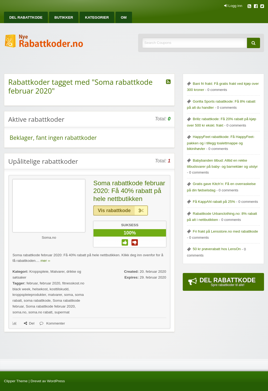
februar (32, 283)
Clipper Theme (16, 381)
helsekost (40, 289)
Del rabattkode (25, 17)
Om (124, 17)
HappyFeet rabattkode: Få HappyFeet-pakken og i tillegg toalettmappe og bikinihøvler (221, 143)
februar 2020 (50, 283)
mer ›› (45, 261)
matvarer (55, 295)
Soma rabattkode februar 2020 (50, 306)
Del (29, 323)
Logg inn (233, 6)
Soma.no (49, 237)
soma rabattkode (37, 300)
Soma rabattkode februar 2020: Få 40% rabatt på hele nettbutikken (129, 190)
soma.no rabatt (40, 312)
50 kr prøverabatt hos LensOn (217, 249)
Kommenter (52, 323)
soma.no (19, 312)
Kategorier (97, 17)
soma (68, 295)
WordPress (56, 381)
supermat (62, 312)
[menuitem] (26, 17)
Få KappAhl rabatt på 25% (214, 202)
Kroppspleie (38, 272)
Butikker (63, 17)
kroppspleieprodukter (29, 295)
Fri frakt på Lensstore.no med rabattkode (225, 231)
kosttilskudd (59, 289)
